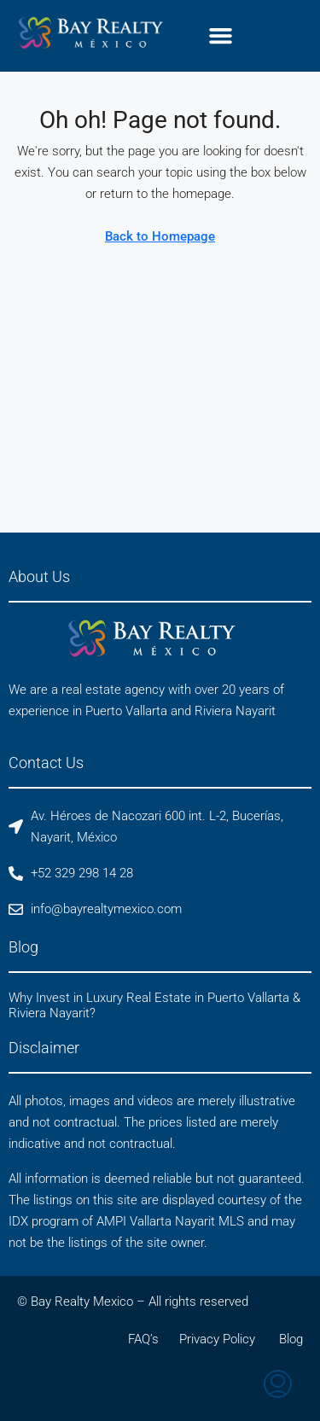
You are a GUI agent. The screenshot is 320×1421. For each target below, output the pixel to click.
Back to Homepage (160, 236)
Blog (291, 1339)
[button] (220, 36)
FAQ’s (143, 1339)
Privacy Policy (217, 1339)
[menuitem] (278, 1386)
